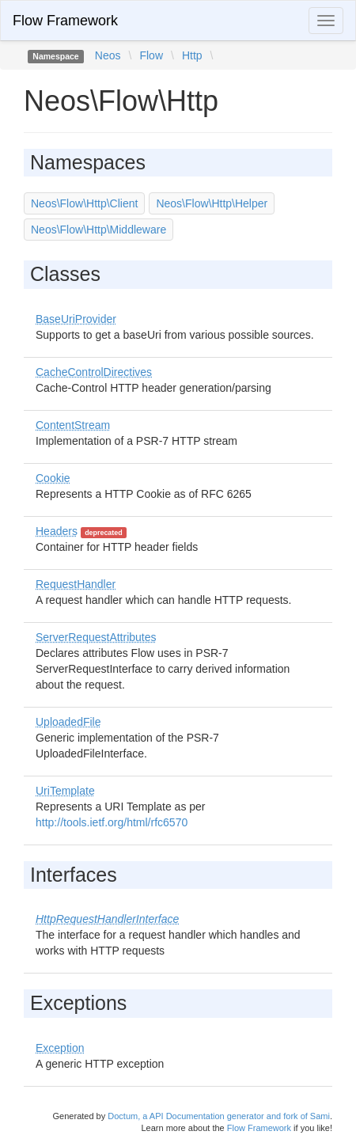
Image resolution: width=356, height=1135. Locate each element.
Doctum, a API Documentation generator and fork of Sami (219, 1116)
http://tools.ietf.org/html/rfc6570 (111, 822)
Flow (151, 55)
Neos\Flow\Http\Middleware (98, 229)
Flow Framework (65, 20)
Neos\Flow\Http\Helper (211, 203)
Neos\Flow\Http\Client (84, 203)
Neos (108, 55)
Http (192, 55)
